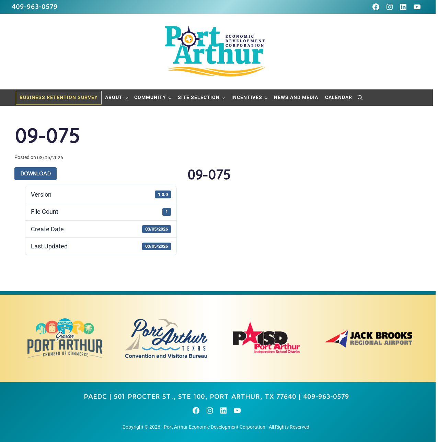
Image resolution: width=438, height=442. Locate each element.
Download (35, 174)
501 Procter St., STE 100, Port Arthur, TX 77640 (205, 397)
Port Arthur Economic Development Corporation (214, 427)
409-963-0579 (35, 7)
